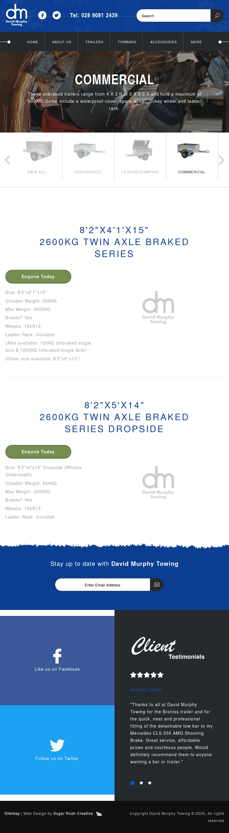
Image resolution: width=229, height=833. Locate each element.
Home (32, 41)
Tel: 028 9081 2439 (94, 15)
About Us (61, 41)
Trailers (94, 41)
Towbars (127, 41)
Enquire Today (38, 276)
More (196, 41)
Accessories (163, 41)
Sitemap (12, 813)
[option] (36, 156)
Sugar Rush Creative (73, 813)
